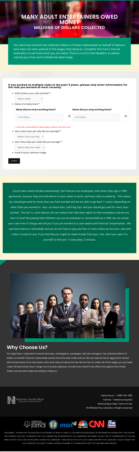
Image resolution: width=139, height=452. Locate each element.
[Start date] (39, 116)
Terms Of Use (125, 402)
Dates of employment (27, 103)
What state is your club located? (33, 92)
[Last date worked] (96, 116)
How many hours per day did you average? (38, 130)
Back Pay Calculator (103, 406)
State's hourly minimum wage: (30, 151)
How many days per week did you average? (38, 140)
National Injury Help (107, 402)
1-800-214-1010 (124, 394)
